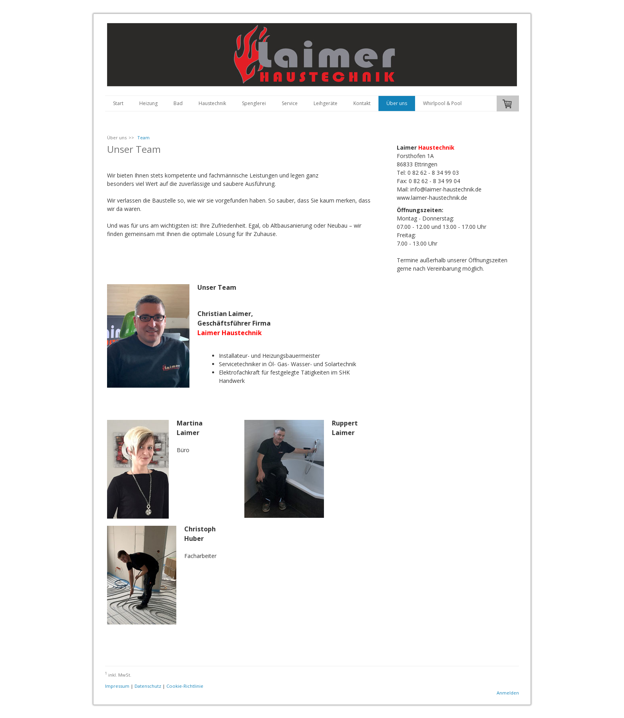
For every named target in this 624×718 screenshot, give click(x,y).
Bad (178, 103)
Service (290, 103)
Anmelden (508, 693)
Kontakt (361, 103)
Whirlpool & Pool (442, 103)
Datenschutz (148, 686)
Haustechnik (212, 103)
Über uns (396, 103)
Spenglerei (254, 103)
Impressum (117, 686)
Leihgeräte (325, 103)
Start (118, 103)
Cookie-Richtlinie (184, 686)
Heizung (148, 103)
